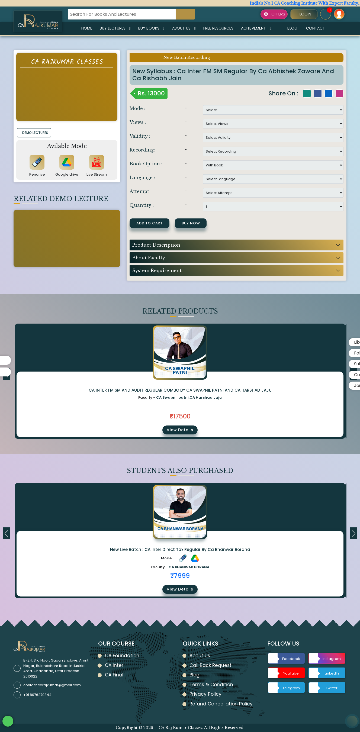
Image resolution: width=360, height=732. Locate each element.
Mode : (137, 108)
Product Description (156, 245)
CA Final (114, 675)
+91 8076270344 (37, 694)
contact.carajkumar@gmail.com (52, 685)
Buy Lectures (115, 28)
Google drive (66, 174)
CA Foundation (122, 655)
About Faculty (148, 257)
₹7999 (180, 575)
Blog (292, 28)
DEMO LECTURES (35, 132)
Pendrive (37, 174)
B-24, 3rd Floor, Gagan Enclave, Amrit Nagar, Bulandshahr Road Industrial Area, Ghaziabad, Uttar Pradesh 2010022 (55, 668)
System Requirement (157, 270)
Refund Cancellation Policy (221, 704)
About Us (184, 28)
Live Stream (96, 174)
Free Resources (218, 28)
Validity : (140, 136)
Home (86, 28)
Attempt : (141, 191)
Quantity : (142, 205)
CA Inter (114, 665)
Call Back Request (210, 665)
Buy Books (151, 28)
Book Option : (146, 163)
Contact (315, 28)
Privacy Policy (205, 694)
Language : (142, 177)
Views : (138, 122)
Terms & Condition (211, 684)
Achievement (256, 28)
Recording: (142, 150)
